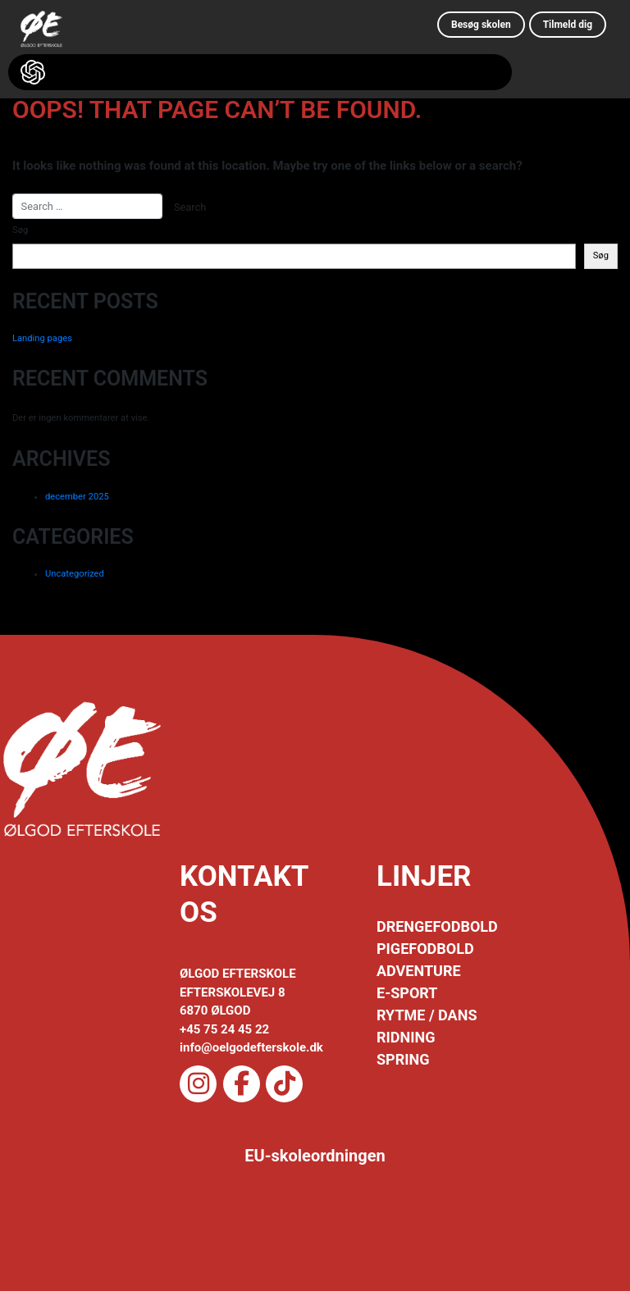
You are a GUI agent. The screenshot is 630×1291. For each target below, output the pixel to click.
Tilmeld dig (567, 24)
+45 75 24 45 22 (224, 1029)
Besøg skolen (481, 24)
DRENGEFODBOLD (437, 926)
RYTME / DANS (427, 1015)
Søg (20, 230)
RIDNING (406, 1037)
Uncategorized (74, 573)
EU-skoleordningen (315, 1156)
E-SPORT (407, 992)
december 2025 (77, 496)
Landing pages (42, 338)
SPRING (403, 1059)
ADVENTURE (419, 970)
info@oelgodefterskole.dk (251, 1047)
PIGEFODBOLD (425, 948)
